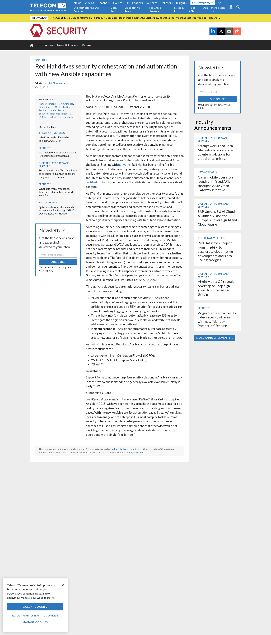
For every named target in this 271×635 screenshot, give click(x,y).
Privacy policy (46, 270)
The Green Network (155, 9)
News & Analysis (67, 45)
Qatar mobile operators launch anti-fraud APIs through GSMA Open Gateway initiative (56, 210)
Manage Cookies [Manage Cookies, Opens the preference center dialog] (35, 622)
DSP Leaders (134, 3)
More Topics (218, 9)
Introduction (45, 45)
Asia (205, 7)
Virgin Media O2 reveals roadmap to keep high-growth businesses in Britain (216, 288)
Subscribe (58, 261)
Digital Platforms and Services (86, 9)
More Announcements (214, 337)
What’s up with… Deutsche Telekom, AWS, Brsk (54, 139)
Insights (181, 3)
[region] (35, 605)
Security (41, 60)
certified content (97, 182)
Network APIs (48, 202)
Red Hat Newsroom (54, 82)
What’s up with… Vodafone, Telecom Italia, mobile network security (56, 192)
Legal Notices (136, 452)
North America (65, 103)
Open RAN (113, 9)
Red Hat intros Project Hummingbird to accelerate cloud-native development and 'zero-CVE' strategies (215, 251)
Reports (151, 3)
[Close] (63, 585)
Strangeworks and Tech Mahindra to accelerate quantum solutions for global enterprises (58, 173)
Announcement (47, 103)
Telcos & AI (179, 9)
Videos (89, 3)
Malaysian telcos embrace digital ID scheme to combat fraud (57, 154)
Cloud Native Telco (132, 9)
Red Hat (62, 110)
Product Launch (47, 110)
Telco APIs (192, 9)
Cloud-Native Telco (211, 237)
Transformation (65, 116)
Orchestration (63, 107)
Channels (103, 3)
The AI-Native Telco (52, 132)
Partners (167, 3)
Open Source (46, 107)
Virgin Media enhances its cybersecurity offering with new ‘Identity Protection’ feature (217, 319)
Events (117, 3)
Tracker (51, 116)
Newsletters (202, 3)
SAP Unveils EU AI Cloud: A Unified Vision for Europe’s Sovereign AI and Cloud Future (217, 217)
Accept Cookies (35, 606)
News (77, 3)
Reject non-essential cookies (35, 615)
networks (124, 164)
